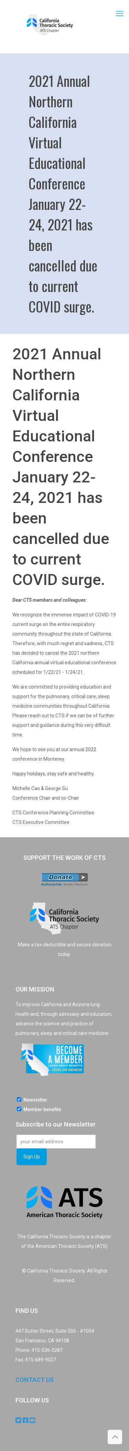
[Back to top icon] (115, 1437)
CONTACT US (34, 1379)
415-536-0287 (47, 1350)
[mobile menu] (120, 13)
